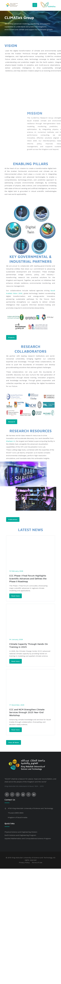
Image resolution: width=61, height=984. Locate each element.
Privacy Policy (24, 868)
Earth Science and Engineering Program (20, 841)
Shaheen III (10, 441)
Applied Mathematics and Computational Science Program (28, 844)
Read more (15, 598)
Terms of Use (37, 868)
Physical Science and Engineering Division (21, 838)
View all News (13, 748)
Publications (12, 519)
